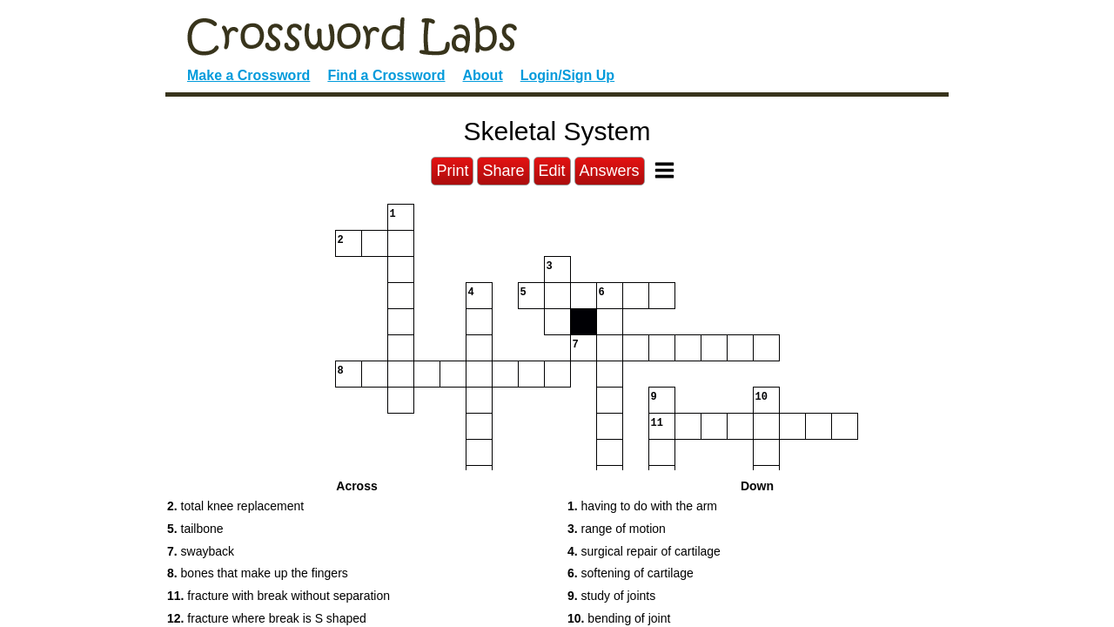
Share (503, 170)
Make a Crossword (248, 75)
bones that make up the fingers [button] (257, 573)
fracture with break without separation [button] (278, 596)
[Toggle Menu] (664, 170)
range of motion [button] (616, 529)
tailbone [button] (195, 529)
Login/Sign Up (567, 75)
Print (452, 170)
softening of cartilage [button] (630, 573)
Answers (610, 170)
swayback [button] (200, 551)
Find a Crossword (386, 75)
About (483, 75)
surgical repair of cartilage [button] (644, 551)
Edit (552, 170)
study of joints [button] (611, 596)
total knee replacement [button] (235, 506)
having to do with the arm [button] (642, 506)
